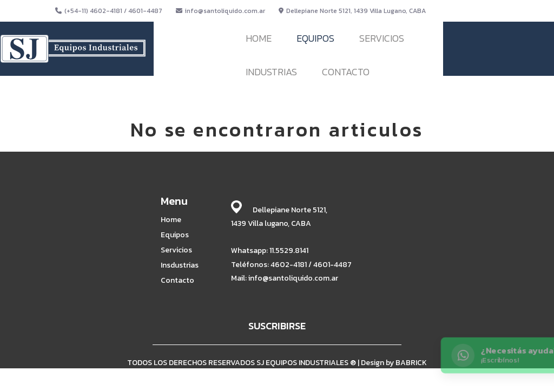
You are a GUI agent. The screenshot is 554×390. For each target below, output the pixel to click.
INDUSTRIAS (271, 71)
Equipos (175, 235)
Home (171, 219)
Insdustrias (180, 265)
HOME (259, 38)
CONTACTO (346, 71)
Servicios (176, 250)
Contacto (177, 280)
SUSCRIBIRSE (277, 325)
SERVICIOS (381, 38)
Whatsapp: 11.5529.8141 (269, 250)
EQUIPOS (315, 38)
